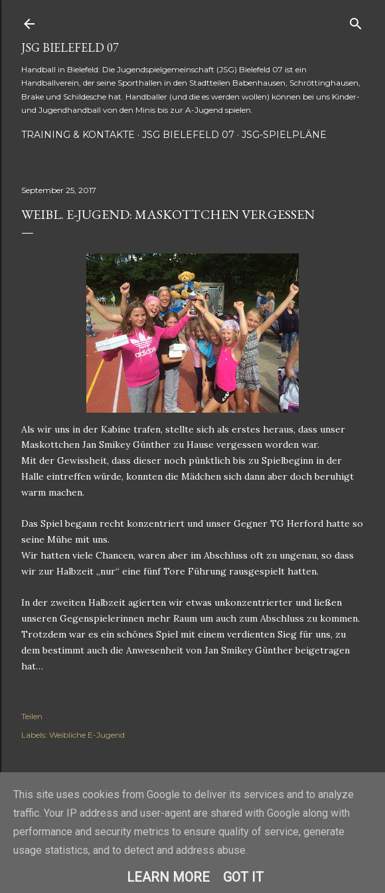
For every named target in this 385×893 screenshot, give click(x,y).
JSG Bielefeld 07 (70, 47)
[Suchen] (356, 21)
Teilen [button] (31, 716)
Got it (243, 877)
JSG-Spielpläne (284, 135)
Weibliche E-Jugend (87, 735)
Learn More (168, 877)
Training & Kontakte (78, 135)
